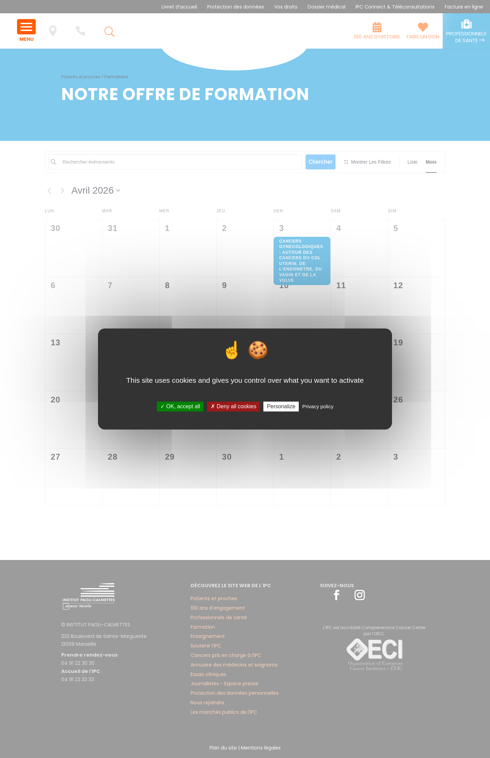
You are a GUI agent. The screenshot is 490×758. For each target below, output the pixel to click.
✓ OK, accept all (180, 406)
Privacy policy (317, 406)
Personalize (281, 406)
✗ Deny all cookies (233, 406)
